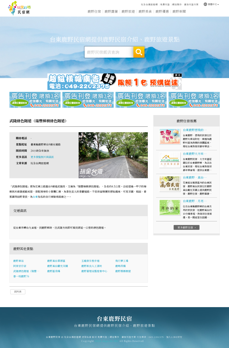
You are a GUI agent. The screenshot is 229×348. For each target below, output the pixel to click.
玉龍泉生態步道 (90, 261)
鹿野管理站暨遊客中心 (94, 271)
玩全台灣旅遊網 (149, 4)
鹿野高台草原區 (56, 261)
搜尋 (138, 52)
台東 (35, 196)
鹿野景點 (196, 11)
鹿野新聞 (179, 11)
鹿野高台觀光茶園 (57, 266)
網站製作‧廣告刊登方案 (185, 4)
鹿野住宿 (94, 11)
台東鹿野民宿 (19, 8)
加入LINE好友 (174, 339)
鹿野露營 (111, 11)
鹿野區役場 (53, 271)
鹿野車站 (18, 261)
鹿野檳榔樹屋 (123, 271)
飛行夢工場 (121, 261)
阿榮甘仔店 (19, 266)
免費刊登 (165, 4)
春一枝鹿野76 (21, 276)
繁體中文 (211, 4)
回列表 (17, 291)
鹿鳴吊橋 (120, 266)
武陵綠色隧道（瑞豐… (26, 271)
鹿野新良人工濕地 (91, 266)
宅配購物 (213, 11)
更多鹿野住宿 (187, 227)
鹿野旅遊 (128, 11)
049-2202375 (156, 339)
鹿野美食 (145, 11)
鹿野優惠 (162, 11)
